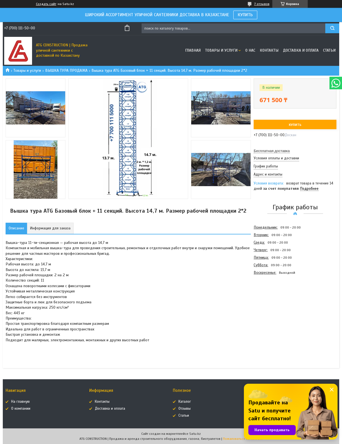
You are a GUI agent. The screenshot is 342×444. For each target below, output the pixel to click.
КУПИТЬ (245, 15)
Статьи (329, 50)
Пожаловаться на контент (243, 439)
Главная (193, 50)
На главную (20, 401)
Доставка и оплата (301, 50)
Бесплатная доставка (272, 151)
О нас (250, 50)
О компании (20, 408)
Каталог (184, 401)
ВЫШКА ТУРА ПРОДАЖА (66, 70)
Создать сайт (46, 4)
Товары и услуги (221, 50)
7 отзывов (262, 4)
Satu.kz (195, 434)
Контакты (269, 50)
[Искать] (332, 28)
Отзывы (184, 408)
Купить (295, 125)
